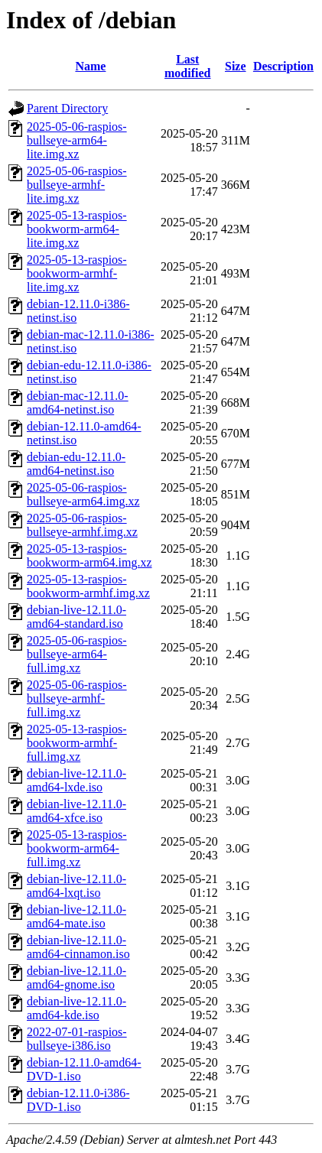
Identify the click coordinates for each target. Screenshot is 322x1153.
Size (235, 66)
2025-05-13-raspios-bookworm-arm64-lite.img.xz (77, 229)
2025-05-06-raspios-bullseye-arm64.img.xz (83, 494)
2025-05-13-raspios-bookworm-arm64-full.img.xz (77, 848)
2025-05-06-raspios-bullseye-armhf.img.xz (82, 525)
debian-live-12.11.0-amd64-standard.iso (76, 616)
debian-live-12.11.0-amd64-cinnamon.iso (78, 947)
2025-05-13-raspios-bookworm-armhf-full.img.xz (77, 743)
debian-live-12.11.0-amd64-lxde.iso (76, 780)
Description (283, 66)
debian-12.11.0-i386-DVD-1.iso (78, 1099)
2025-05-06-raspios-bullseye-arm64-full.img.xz (77, 654)
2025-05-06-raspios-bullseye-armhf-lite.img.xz (77, 184)
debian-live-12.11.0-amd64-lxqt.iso (76, 885)
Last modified (187, 66)
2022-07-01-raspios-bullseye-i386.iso (77, 1038)
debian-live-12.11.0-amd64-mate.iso (76, 916)
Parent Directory (67, 108)
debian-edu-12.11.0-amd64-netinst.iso (76, 463)
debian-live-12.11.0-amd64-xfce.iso (76, 810)
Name (90, 66)
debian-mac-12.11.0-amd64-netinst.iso (77, 402)
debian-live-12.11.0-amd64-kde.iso (76, 1008)
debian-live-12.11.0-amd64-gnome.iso (76, 977)
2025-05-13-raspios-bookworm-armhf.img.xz (88, 586)
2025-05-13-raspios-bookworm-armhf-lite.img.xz (77, 273)
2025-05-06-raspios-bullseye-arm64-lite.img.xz (77, 140)
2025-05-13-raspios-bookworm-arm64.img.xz (89, 555)
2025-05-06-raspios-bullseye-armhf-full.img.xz (77, 698)
